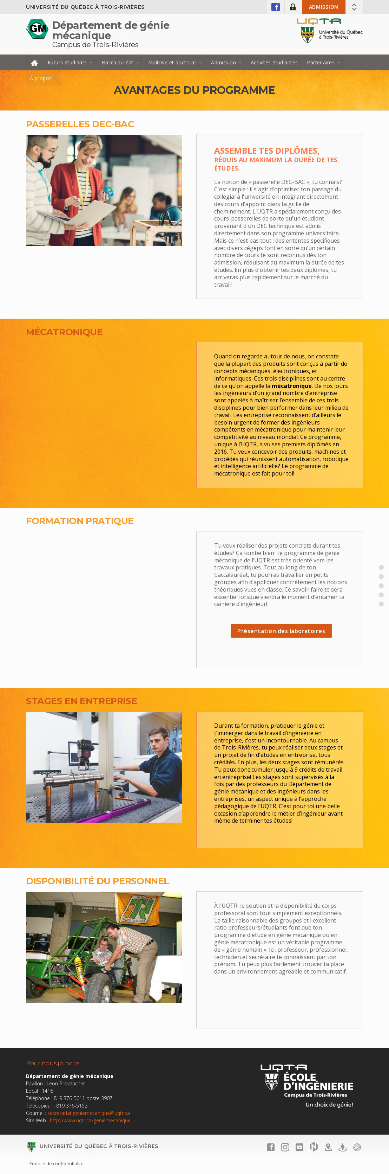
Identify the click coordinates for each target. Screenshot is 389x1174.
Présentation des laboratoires (281, 631)
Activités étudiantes (274, 62)
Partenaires (321, 62)
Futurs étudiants (67, 62)
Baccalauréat (117, 62)
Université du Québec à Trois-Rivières (85, 7)
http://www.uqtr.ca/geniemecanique (90, 1120)
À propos (41, 78)
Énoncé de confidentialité (56, 1163)
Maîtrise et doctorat (172, 62)
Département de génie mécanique (110, 30)
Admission (323, 7)
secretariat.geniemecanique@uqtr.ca (88, 1113)
